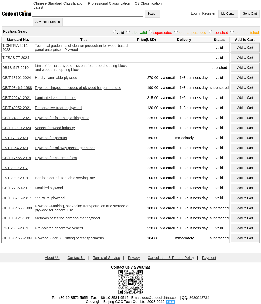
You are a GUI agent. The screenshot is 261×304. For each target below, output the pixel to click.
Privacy (134, 258)
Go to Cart (250, 13)
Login (195, 13)
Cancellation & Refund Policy (171, 258)
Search (152, 13)
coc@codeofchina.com (160, 298)
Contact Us (76, 258)
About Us (52, 258)
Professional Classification (109, 3)
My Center (228, 13)
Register (208, 13)
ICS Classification (148, 3)
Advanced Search (47, 22)
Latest (38, 7)
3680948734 (199, 298)
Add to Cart (245, 47)
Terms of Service (106, 258)
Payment (209, 258)
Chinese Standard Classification (58, 3)
